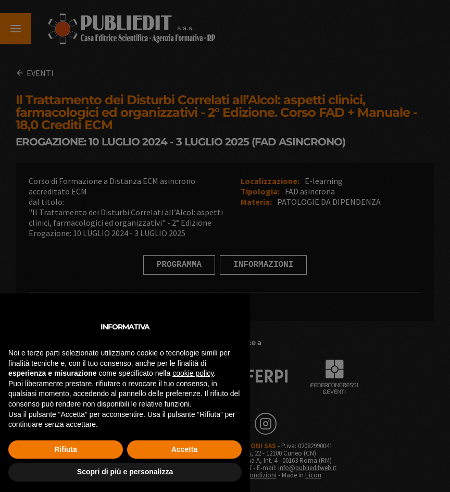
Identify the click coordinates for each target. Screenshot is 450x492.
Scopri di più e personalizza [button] (125, 472)
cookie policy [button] (193, 373)
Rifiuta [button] (65, 449)
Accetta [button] (184, 449)
